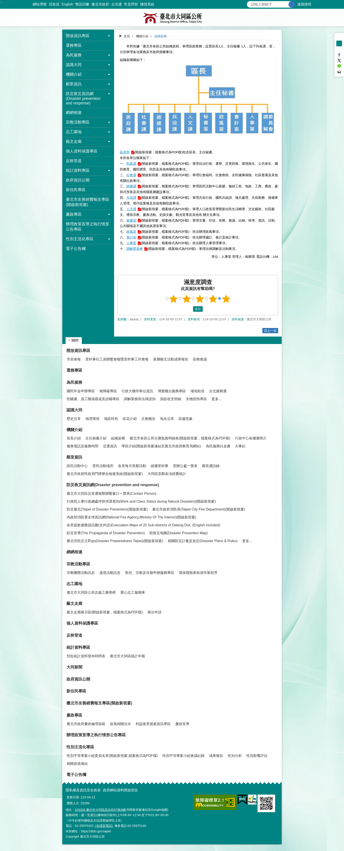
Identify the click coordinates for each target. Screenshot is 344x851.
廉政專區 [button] (74, 214)
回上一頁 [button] (270, 330)
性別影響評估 (256, 756)
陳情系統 (147, 4)
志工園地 (74, 584)
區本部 (125, 152)
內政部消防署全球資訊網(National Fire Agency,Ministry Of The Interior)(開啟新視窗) (131, 517)
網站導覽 (40, 4)
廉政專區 (74, 715)
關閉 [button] (75, 340)
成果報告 (216, 756)
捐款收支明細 (170, 399)
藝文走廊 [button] (74, 141)
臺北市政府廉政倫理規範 (86, 724)
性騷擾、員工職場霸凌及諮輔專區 (93, 399)
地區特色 (111, 419)
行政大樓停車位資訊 (137, 391)
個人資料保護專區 (81, 151)
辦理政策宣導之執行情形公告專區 (87, 226)
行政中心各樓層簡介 (251, 438)
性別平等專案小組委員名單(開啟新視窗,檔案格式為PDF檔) (112, 756)
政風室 (131, 231)
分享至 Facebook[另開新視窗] (339, 55)
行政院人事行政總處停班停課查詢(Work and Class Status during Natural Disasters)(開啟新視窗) (141, 501)
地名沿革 (167, 419)
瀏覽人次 (73, 803)
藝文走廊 (74, 603)
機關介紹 (142, 36)
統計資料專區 (78, 647)
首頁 (127, 36)
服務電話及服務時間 (82, 446)
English (67, 4)
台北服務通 (218, 391)
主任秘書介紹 (95, 438)
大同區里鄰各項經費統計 (166, 474)
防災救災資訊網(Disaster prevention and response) (112, 485)
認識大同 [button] (74, 65)
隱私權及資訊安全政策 (83, 790)
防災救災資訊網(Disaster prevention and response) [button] (83, 98)
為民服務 (74, 382)
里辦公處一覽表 (185, 466)
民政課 (131, 163)
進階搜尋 (304, 4)
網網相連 (74, 112)
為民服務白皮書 (218, 446)
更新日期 (73, 797)
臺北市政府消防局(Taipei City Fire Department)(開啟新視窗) (198, 509)
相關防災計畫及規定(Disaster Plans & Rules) (203, 541)
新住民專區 (76, 190)
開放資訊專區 (78, 350)
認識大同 (74, 410)
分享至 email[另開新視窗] (339, 72)
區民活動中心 (77, 466)
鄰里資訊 (74, 457)
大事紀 (240, 446)
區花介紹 (130, 419)
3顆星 (200, 299)
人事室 (131, 243)
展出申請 (154, 612)
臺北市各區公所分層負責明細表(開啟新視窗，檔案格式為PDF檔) (180, 438)
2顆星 (187, 299)
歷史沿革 (74, 419)
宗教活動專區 (78, 564)
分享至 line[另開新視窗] (339, 66)
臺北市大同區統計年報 (127, 656)
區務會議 (200, 359)
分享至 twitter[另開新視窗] (339, 60)
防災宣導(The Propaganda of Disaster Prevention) (106, 533)
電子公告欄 (76, 248)
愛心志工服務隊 (132, 592)
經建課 (131, 186)
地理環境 (92, 419)
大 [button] (339, 49)
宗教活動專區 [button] (78, 122)
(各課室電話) (104, 826)
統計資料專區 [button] (78, 170)
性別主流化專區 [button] (79, 239)
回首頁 (54, 4)
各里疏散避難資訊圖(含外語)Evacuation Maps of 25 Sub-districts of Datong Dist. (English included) (143, 525)
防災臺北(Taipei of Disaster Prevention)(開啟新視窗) (107, 509)
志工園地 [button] (74, 132)
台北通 (116, 4)
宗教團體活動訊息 (81, 573)
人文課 (131, 209)
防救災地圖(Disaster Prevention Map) (178, 533)
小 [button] (339, 38)
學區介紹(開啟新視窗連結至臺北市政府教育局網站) (161, 446)
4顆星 (213, 299)
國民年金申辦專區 (81, 391)
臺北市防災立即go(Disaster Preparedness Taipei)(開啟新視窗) (115, 541)
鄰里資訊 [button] (74, 84)
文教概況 (148, 419)
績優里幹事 (159, 466)
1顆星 (173, 299)
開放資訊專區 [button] (78, 36)
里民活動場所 (102, 466)
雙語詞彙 (82, 4)
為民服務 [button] (74, 55)
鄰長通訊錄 (211, 466)
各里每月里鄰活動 (132, 466)
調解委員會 (134, 249)
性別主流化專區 (80, 747)
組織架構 (160, 36)
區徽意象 (186, 419)
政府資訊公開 (78, 180)
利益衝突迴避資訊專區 (153, 724)
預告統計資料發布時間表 (86, 656)
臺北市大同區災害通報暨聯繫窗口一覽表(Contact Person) (111, 493)
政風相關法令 (120, 724)
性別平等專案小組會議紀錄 (183, 756)
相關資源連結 (77, 763)
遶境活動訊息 (109, 573)
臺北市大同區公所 (172, 17)
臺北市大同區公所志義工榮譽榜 (91, 592)
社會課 (131, 175)
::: (1, 2)
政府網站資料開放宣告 (120, 790)
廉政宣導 (182, 724)
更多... (216, 399)
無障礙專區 (108, 391)
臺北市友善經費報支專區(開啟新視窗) (87, 202)
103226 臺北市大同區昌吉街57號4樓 (100, 810)
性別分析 (235, 756)
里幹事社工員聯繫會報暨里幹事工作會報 (117, 359)
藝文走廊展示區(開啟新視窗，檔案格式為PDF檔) (105, 612)
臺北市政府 (100, 4)
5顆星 (226, 299)
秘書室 (131, 220)
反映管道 (74, 161)
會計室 (131, 237)
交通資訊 (110, 446)
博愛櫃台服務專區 (172, 391)
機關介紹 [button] (74, 74)
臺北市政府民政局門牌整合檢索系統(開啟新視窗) (105, 474)
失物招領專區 (196, 399)
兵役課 (131, 197)
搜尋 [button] (291, 4)
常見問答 (131, 4)
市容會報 (74, 359)
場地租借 (197, 391)
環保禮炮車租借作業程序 (198, 573)
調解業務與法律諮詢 (140, 399)
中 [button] (339, 43)
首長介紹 (74, 438)
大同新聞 (74, 667)
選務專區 (74, 45)
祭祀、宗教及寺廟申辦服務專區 (149, 573)
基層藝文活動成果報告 (170, 359)
